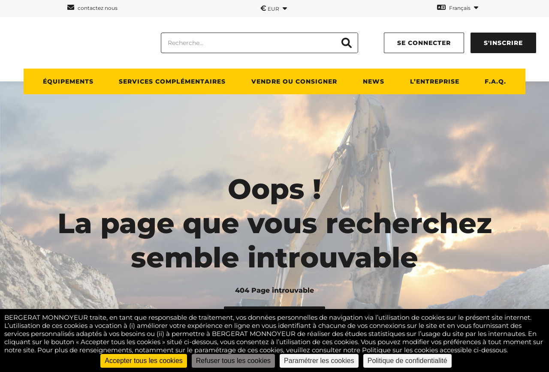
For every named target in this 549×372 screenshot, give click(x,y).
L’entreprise (434, 81)
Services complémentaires (172, 81)
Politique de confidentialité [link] (407, 360)
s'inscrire (503, 43)
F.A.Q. (495, 81)
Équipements (68, 81)
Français (457, 7)
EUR (273, 8)
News (373, 81)
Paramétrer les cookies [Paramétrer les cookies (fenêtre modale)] (319, 360)
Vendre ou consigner (294, 81)
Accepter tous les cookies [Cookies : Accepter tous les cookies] (143, 360)
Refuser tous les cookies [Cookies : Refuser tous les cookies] (233, 360)
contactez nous (92, 7)
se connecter (424, 43)
